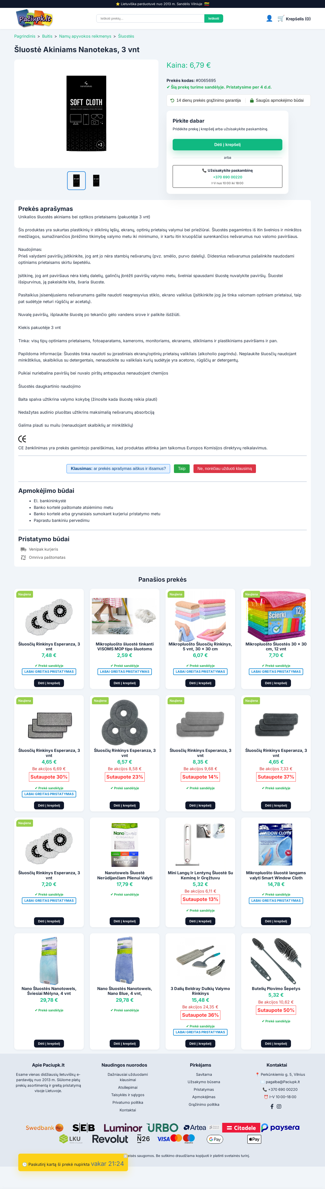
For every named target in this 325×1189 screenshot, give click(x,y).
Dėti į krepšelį (227, 144)
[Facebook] (272, 1107)
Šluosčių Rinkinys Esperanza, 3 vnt (49, 646)
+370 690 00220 (227, 177)
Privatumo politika (127, 1102)
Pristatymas (204, 1089)
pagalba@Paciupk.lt (283, 1082)
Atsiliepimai (127, 1087)
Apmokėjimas (204, 1097)
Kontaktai (128, 1110)
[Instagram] (279, 1107)
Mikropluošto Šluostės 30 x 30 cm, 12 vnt (276, 646)
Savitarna (204, 1074)
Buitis (47, 36)
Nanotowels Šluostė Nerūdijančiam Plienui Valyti (124, 875)
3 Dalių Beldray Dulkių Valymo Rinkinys (200, 991)
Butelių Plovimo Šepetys (276, 988)
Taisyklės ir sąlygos (127, 1095)
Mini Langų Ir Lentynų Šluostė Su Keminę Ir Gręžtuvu (200, 875)
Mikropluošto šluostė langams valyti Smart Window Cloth (276, 875)
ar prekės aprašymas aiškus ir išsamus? (118, 468)
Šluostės (126, 36)
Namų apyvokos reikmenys (85, 36)
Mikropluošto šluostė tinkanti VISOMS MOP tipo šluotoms (125, 646)
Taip (181, 468)
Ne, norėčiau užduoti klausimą (225, 468)
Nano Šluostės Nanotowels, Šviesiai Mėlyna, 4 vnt (49, 991)
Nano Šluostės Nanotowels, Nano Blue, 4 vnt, (124, 991)
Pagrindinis (24, 36)
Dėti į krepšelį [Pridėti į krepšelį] (49, 683)
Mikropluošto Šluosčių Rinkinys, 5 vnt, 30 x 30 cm (200, 646)
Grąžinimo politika (204, 1104)
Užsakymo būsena (204, 1082)
